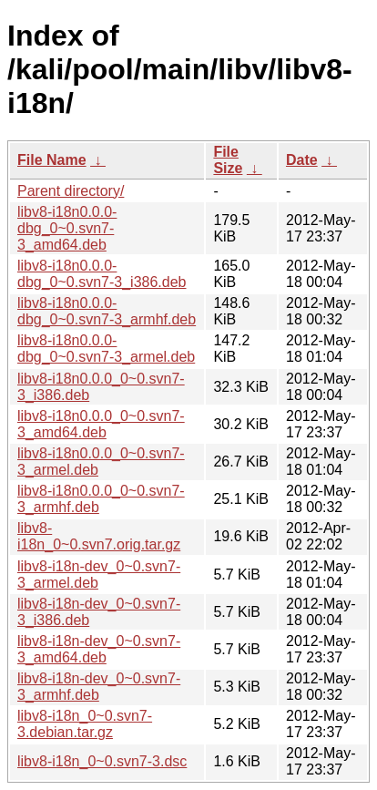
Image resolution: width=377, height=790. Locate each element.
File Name (52, 160)
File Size (227, 160)
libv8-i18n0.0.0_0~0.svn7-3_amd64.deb (101, 424)
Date (302, 160)
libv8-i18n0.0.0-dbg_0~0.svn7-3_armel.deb (106, 348)
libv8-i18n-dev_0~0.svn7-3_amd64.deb (98, 649)
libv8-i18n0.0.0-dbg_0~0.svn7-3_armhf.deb (106, 311)
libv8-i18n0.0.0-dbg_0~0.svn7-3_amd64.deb (67, 228)
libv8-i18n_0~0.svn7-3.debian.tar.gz (84, 724)
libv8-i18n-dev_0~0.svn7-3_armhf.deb (98, 687)
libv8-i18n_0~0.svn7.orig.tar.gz (98, 536)
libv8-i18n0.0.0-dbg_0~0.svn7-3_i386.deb (102, 274)
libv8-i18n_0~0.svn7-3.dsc (102, 761)
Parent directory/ (70, 191)
